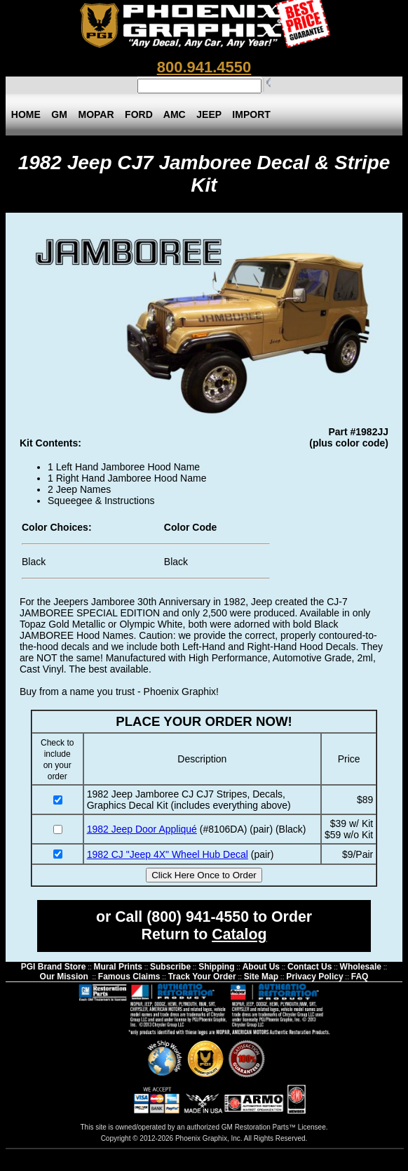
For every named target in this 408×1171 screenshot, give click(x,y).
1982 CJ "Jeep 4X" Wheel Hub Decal (167, 854)
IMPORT (251, 114)
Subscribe (170, 967)
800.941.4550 (204, 67)
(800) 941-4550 (198, 916)
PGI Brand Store (53, 967)
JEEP (208, 114)
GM (59, 114)
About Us (261, 967)
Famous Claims (129, 976)
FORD (138, 114)
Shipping (216, 967)
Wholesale (360, 967)
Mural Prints (118, 967)
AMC (174, 114)
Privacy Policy (314, 976)
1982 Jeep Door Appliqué (142, 829)
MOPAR (96, 114)
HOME (26, 114)
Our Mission (64, 976)
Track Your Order (202, 976)
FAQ (360, 976)
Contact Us (309, 967)
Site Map (261, 976)
